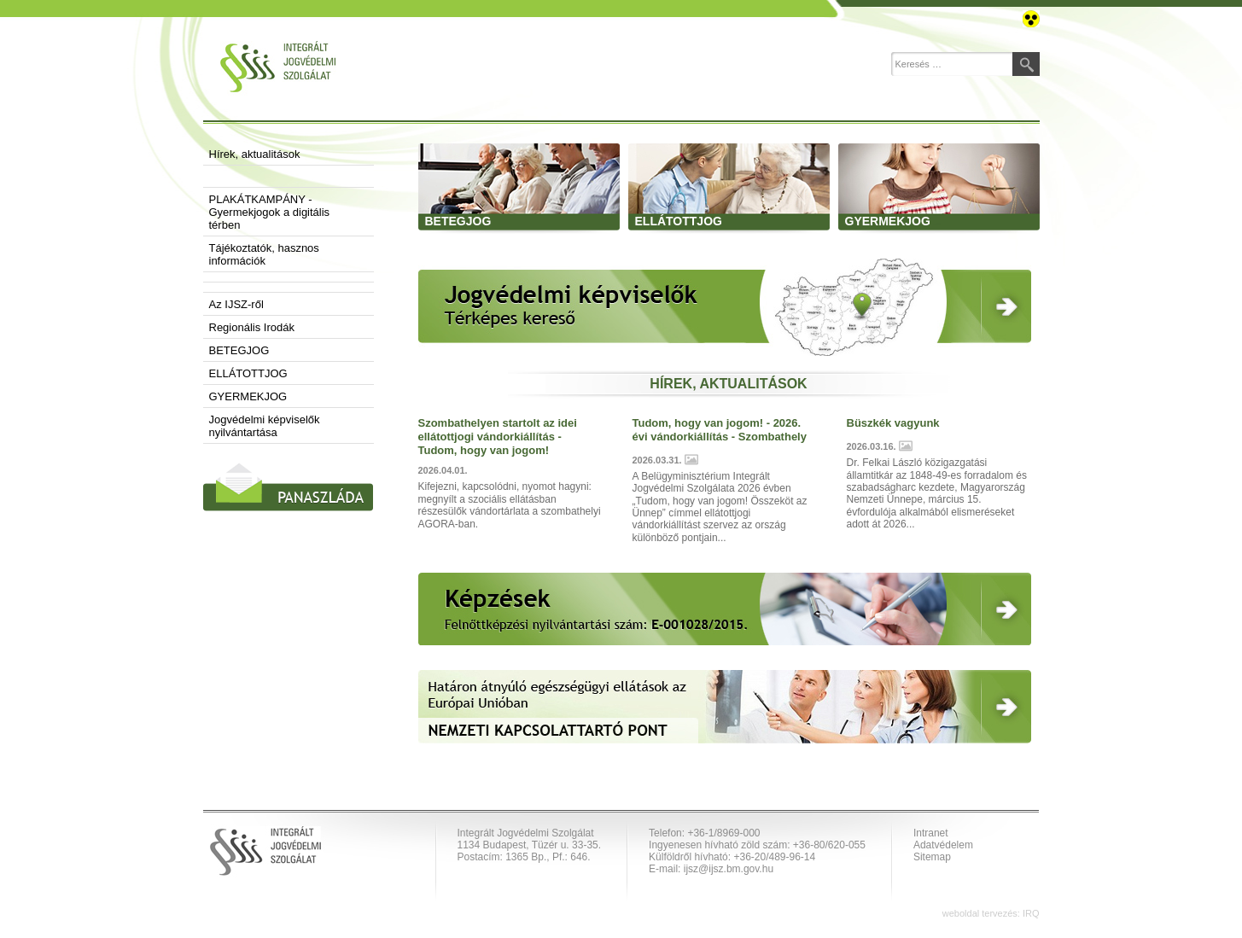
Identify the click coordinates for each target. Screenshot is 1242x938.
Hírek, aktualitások (254, 154)
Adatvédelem (943, 845)
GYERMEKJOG (248, 396)
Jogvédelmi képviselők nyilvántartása (264, 426)
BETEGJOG (239, 350)
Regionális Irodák (251, 327)
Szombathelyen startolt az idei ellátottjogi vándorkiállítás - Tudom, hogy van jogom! (497, 436)
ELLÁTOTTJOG (248, 373)
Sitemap (932, 857)
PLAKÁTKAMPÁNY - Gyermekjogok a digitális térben (269, 212)
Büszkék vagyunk (893, 423)
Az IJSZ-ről (236, 304)
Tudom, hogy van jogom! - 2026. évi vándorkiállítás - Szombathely (720, 430)
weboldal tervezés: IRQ (991, 913)
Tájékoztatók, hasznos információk (264, 254)
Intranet (930, 833)
